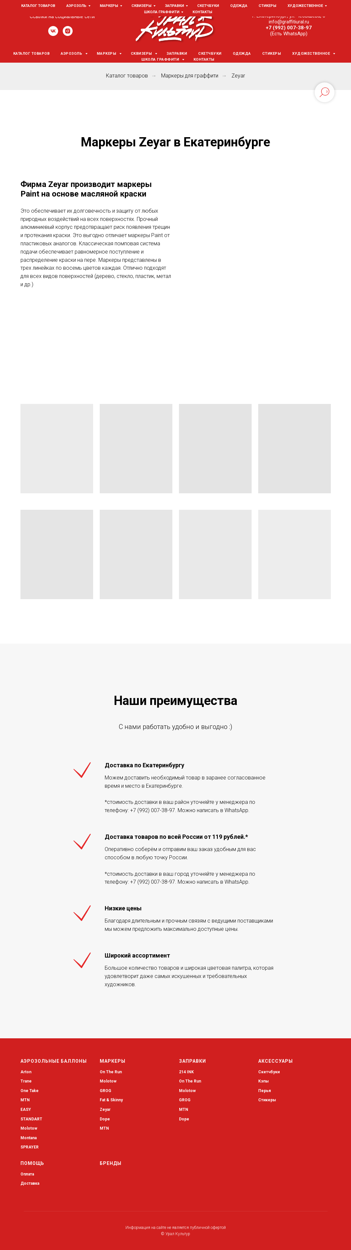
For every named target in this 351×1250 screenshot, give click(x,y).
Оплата (27, 1174)
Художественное (311, 53)
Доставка (29, 1183)
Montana (28, 1138)
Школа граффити (160, 59)
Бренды (111, 1163)
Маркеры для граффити (189, 76)
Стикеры (271, 53)
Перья (264, 1090)
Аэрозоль (72, 53)
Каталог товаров (31, 53)
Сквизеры (142, 53)
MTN (25, 1100)
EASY (25, 1109)
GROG (105, 1090)
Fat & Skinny (111, 1100)
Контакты (204, 59)
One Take (29, 1090)
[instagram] (68, 34)
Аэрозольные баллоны (53, 1061)
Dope (105, 1119)
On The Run (111, 1072)
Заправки (176, 53)
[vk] (53, 34)
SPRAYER (29, 1147)
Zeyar (238, 76)
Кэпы (263, 1081)
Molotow (108, 1081)
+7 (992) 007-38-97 (289, 28)
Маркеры (107, 53)
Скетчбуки (210, 53)
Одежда (242, 53)
